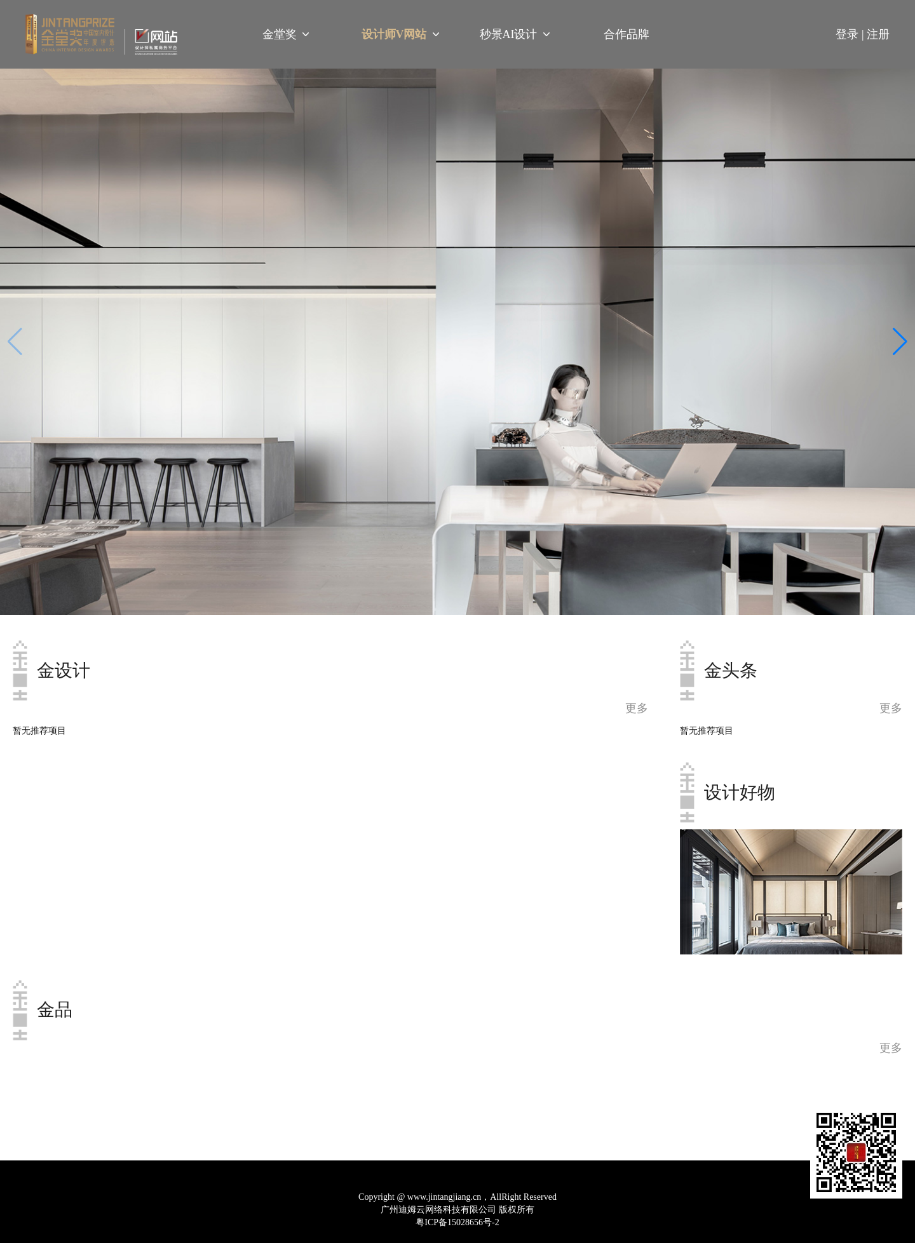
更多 (890, 708)
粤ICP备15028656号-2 (457, 1222)
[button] (900, 342)
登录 (851, 34)
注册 (878, 34)
